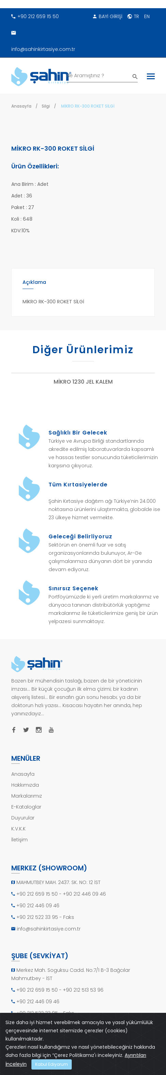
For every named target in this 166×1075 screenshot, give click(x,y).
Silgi (46, 106)
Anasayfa (21, 106)
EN (147, 16)
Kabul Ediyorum (51, 1064)
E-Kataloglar (26, 806)
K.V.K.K (18, 828)
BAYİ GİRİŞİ (107, 16)
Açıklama (34, 282)
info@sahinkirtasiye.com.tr (43, 39)
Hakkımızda (25, 785)
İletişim (19, 839)
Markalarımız (26, 796)
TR (133, 16)
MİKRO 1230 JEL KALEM (83, 382)
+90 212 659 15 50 (35, 16)
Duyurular (22, 817)
